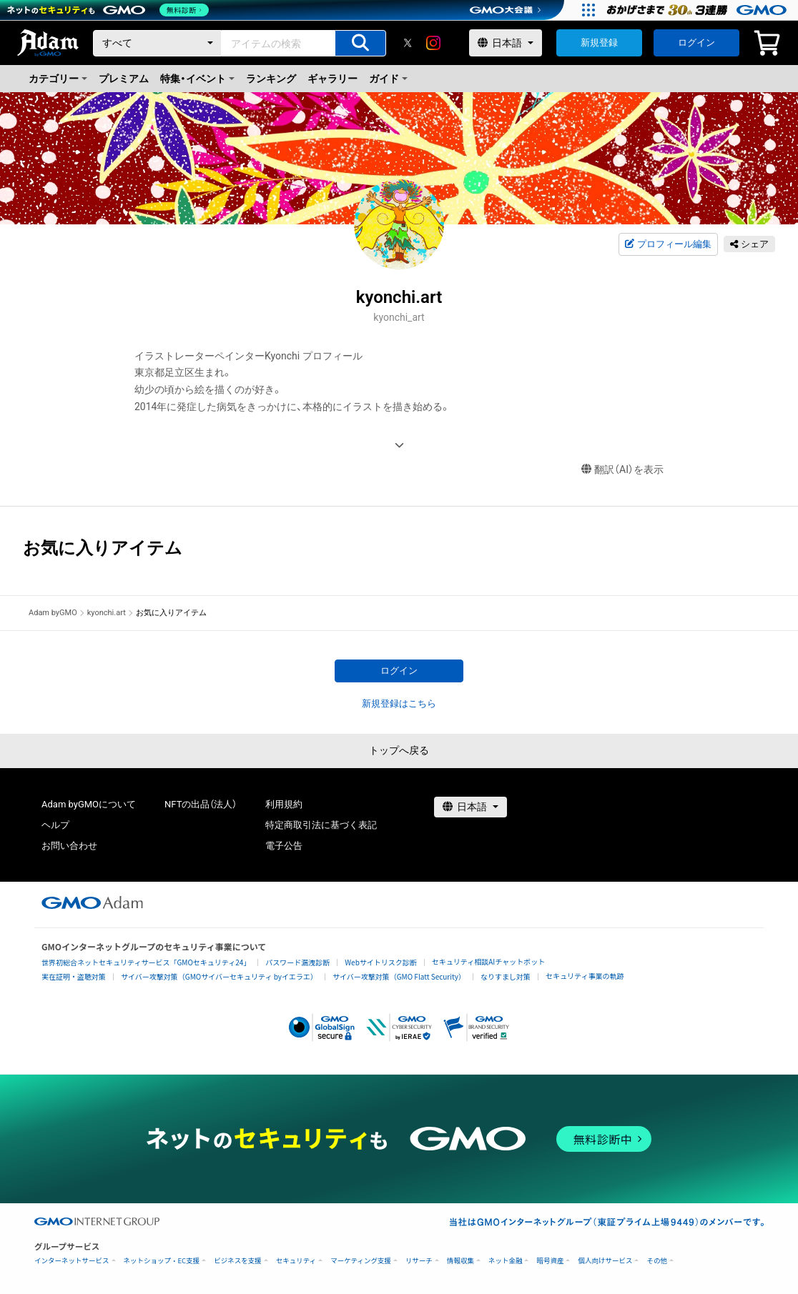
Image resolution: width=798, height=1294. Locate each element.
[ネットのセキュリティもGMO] (110, 10)
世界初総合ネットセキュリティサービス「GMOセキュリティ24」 (145, 962)
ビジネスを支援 (238, 1260)
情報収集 (460, 1260)
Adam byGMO (53, 612)
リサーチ (419, 1260)
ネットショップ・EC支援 (162, 1260)
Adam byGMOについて (88, 804)
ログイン (696, 42)
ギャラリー (332, 79)
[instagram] (433, 43)
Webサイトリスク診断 (381, 962)
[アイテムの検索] (360, 43)
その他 (656, 1260)
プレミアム (124, 78)
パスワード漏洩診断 (297, 962)
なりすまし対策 (506, 976)
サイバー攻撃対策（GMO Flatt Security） (399, 976)
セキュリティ (296, 1260)
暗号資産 (549, 1260)
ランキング (271, 79)
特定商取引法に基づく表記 (321, 825)
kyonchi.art (106, 612)
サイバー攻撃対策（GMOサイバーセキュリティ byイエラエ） (219, 976)
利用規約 (283, 804)
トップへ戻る (399, 750)
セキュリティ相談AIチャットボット (488, 961)
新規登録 (599, 42)
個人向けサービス (605, 1260)
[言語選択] (505, 42)
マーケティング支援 (360, 1260)
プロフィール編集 (668, 244)
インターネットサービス (71, 1260)
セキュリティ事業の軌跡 (585, 975)
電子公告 (283, 845)
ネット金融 (505, 1260)
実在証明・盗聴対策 (73, 976)
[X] (407, 43)
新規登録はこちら (399, 703)
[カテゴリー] (157, 43)
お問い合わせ (69, 845)
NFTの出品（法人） (200, 804)
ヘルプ (55, 825)
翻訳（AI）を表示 (622, 469)
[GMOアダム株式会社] (92, 902)
